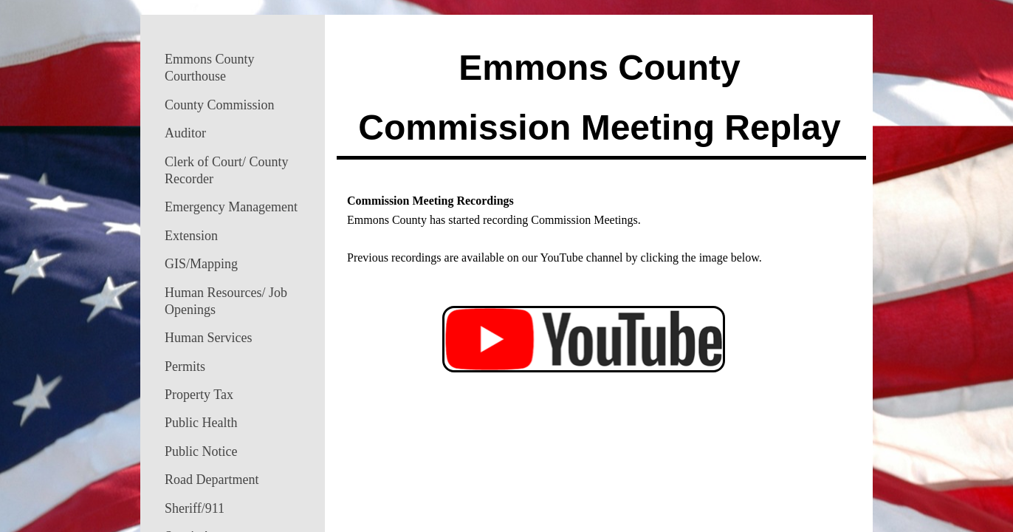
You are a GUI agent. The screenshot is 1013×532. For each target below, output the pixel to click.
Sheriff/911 (194, 508)
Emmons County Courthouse (210, 67)
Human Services (208, 337)
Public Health (201, 422)
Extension (191, 235)
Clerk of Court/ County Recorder (227, 170)
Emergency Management (231, 207)
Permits (185, 366)
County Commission (220, 105)
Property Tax (199, 394)
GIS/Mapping (201, 263)
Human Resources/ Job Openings (226, 301)
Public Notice (201, 451)
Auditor (185, 133)
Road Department (211, 479)
